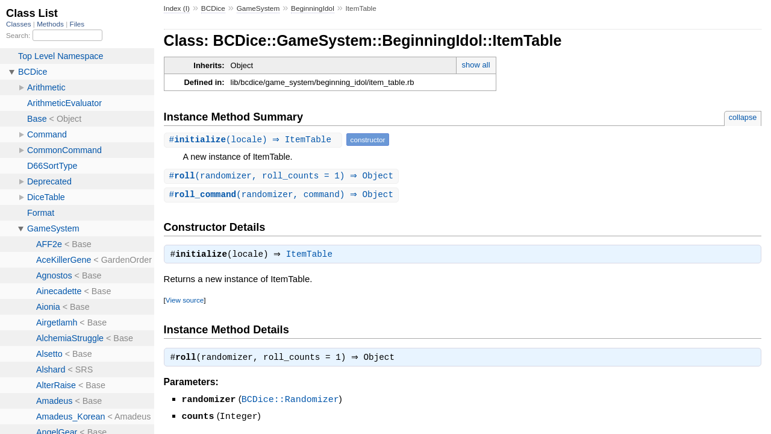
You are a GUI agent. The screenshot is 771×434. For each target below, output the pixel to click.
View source (185, 302)
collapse (743, 117)
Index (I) (177, 8)
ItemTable (312, 257)
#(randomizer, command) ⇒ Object (282, 195)
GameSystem (258, 8)
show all (476, 64)
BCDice (213, 8)
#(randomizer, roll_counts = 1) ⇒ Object (282, 176)
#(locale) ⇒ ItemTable (254, 139)
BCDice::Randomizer (290, 403)
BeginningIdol (312, 8)
